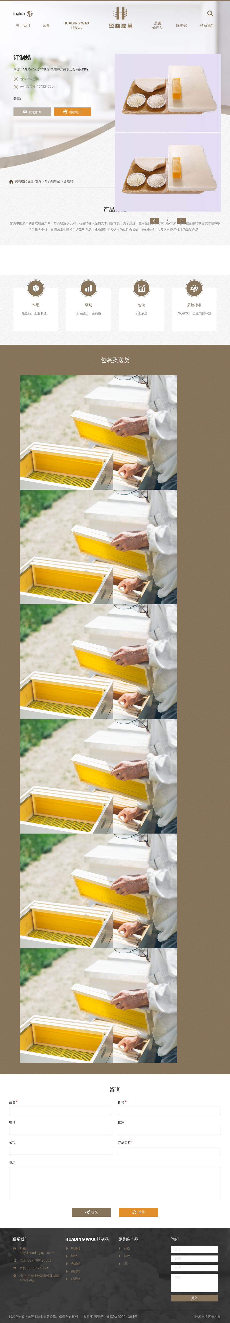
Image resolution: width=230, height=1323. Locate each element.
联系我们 (207, 25)
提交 (91, 1212)
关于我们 (23, 25)
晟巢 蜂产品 (157, 25)
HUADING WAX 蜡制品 (76, 25)
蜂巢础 (181, 25)
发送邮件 (32, 111)
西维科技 (214, 1317)
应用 (46, 25)
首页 (38, 181)
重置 (139, 1212)
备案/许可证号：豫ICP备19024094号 (110, 1317)
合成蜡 (68, 181)
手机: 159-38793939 (34, 1268)
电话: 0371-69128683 (35, 1260)
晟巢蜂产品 (128, 1239)
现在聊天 (72, 111)
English (19, 13)
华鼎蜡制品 (52, 181)
